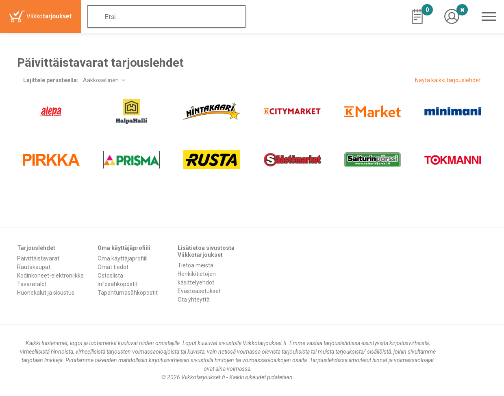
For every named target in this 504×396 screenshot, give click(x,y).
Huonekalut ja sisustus (45, 292)
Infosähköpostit (118, 284)
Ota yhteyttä (194, 299)
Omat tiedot (113, 267)
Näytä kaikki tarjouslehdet (448, 80)
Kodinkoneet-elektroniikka (50, 275)
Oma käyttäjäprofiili (123, 258)
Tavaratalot (32, 284)
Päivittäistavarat (38, 258)
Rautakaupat (33, 267)
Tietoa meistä (195, 265)
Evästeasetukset (199, 291)
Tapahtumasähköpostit (128, 292)
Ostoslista (110, 275)
